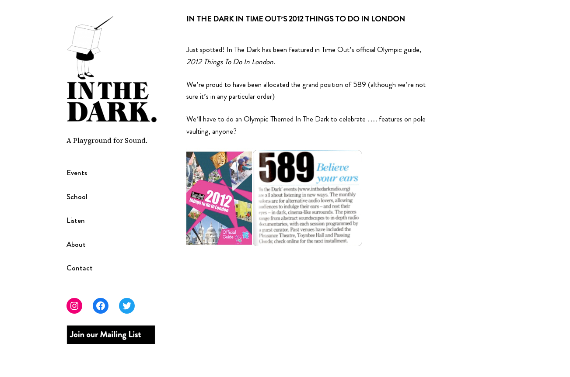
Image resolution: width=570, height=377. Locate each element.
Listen (75, 220)
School (76, 197)
